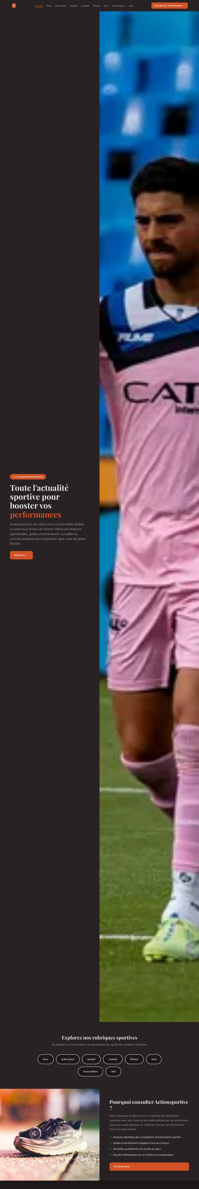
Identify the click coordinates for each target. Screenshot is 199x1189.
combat (85, 5)
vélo (131, 5)
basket (73, 5)
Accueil (39, 5)
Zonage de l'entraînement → (169, 5)
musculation (118, 5)
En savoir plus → (123, 1166)
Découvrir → (21, 555)
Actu (48, 5)
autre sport (61, 5)
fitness (96, 5)
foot (106, 5)
